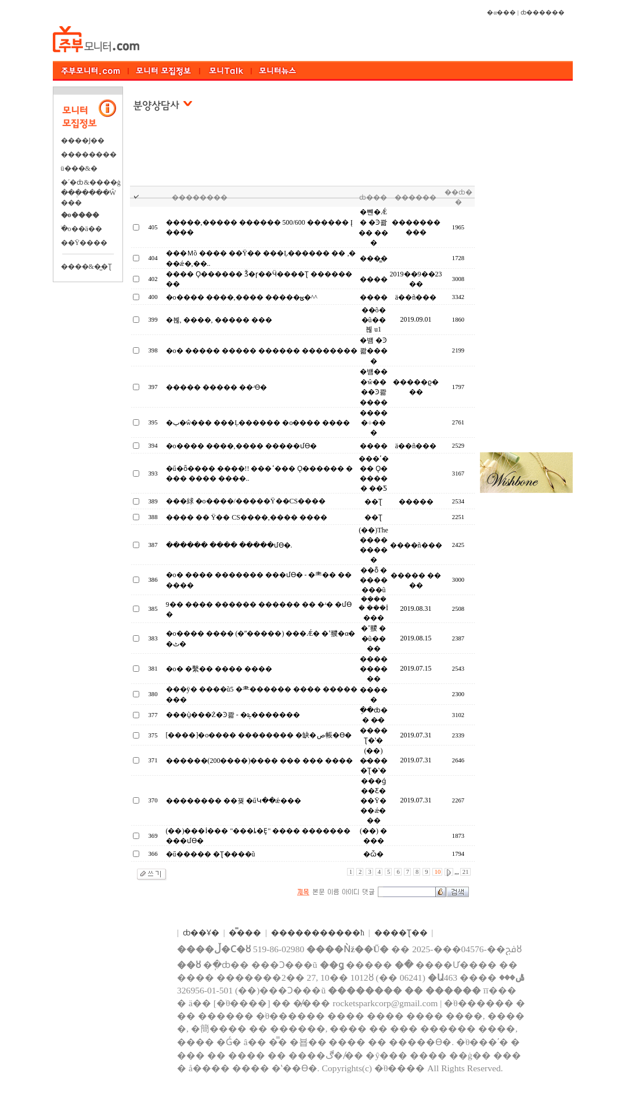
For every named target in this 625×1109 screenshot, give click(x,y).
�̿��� (245, 932)
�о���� (80, 215)
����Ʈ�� (401, 932)
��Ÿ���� (84, 243)
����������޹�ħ (317, 932)
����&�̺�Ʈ (86, 266)
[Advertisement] (302, 156)
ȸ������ (543, 12)
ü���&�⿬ (79, 168)
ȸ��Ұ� (201, 932)
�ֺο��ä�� (81, 229)
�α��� (501, 12)
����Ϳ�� (82, 140)
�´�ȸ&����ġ (91, 182)
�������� (89, 154)
